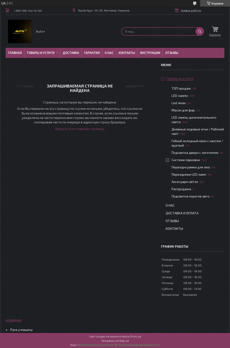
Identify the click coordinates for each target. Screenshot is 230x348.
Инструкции (150, 53)
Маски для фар (183, 110)
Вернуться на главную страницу (79, 129)
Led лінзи (179, 103)
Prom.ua (135, 336)
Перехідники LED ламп (189, 174)
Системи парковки (186, 160)
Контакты (127, 53)
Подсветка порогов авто (191, 196)
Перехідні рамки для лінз (191, 167)
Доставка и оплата (182, 213)
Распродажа (181, 189)
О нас (109, 53)
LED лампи (180, 96)
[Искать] (200, 31)
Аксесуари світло (185, 182)
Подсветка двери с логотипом (195, 153)
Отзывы (171, 53)
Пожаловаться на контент (97, 344)
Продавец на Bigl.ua (115, 340)
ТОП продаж (181, 88)
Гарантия (92, 53)
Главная (15, 53)
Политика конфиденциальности (138, 344)
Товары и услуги (40, 53)
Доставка (71, 53)
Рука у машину (21, 330)
